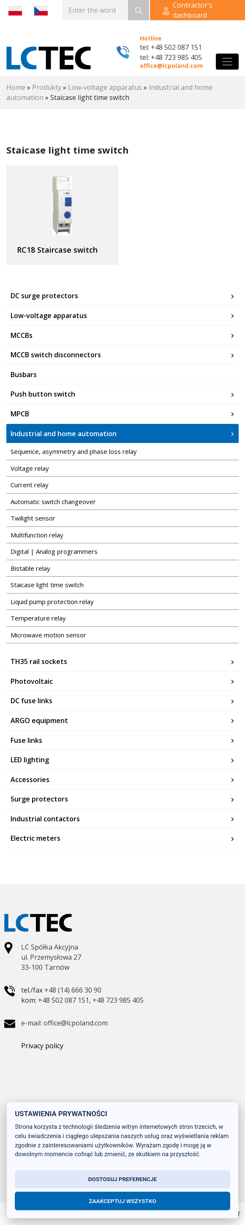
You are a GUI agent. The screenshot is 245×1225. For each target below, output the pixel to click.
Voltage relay (30, 468)
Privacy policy (42, 1045)
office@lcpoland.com (171, 66)
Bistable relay (30, 568)
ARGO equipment (39, 720)
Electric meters (35, 838)
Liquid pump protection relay (52, 601)
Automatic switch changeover (53, 501)
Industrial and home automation (64, 433)
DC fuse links (31, 700)
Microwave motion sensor (48, 635)
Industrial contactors (45, 818)
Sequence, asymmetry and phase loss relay (74, 451)
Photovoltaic (32, 681)
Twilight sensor (33, 518)
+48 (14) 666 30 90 (72, 990)
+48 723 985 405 (118, 1000)
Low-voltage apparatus (105, 87)
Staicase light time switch (47, 584)
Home (15, 87)
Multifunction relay (37, 535)
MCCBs (22, 335)
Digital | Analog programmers (54, 551)
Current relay (30, 484)
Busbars (24, 374)
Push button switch (43, 394)
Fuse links (26, 740)
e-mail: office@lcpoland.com (64, 1023)
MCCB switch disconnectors (56, 354)
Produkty (46, 87)
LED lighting (30, 759)
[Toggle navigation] (227, 62)
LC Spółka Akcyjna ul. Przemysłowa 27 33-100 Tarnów (51, 957)
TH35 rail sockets (39, 661)
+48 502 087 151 (63, 1000)
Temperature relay (38, 618)
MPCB (20, 413)
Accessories (30, 779)
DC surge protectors (44, 295)
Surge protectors (39, 799)
